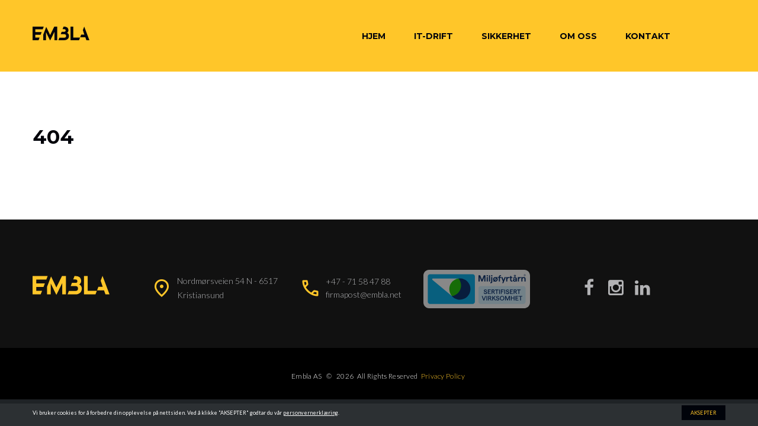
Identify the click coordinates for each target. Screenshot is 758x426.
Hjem (374, 36)
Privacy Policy (443, 376)
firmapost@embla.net (364, 294)
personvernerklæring (310, 412)
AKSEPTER (703, 412)
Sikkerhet (506, 36)
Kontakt (647, 36)
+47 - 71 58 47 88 (358, 281)
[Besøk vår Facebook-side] (589, 287)
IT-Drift (433, 36)
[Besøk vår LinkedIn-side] (642, 287)
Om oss (578, 36)
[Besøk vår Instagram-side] (616, 287)
